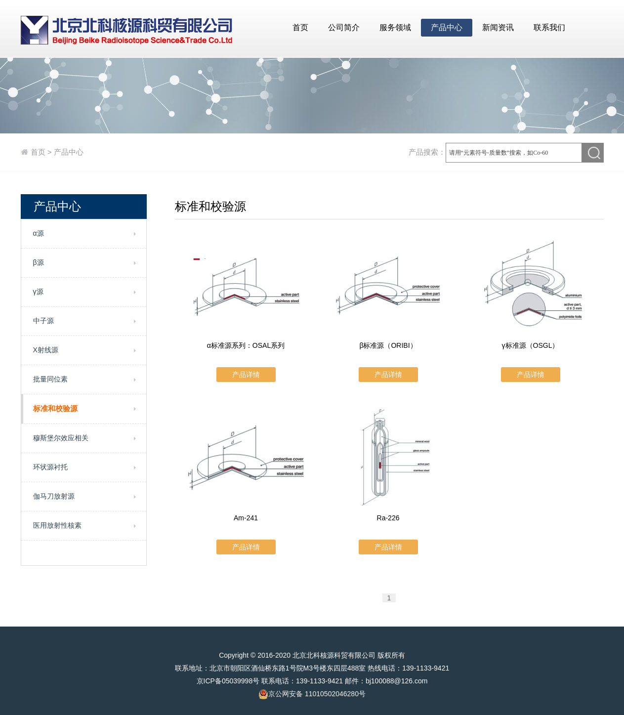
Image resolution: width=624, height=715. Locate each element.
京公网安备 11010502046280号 (312, 694)
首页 (300, 27)
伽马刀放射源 (54, 496)
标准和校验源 (55, 408)
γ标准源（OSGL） (530, 345)
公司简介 (344, 27)
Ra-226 (388, 518)
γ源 (38, 291)
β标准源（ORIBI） (387, 345)
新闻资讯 (498, 27)
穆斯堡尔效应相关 (60, 438)
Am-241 (246, 518)
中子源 (43, 321)
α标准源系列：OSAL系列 (246, 345)
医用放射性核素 (57, 525)
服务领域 (395, 27)
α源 (38, 233)
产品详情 (246, 375)
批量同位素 (50, 379)
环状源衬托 (50, 467)
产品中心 (446, 27)
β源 (38, 262)
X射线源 (45, 350)
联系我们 (549, 27)
